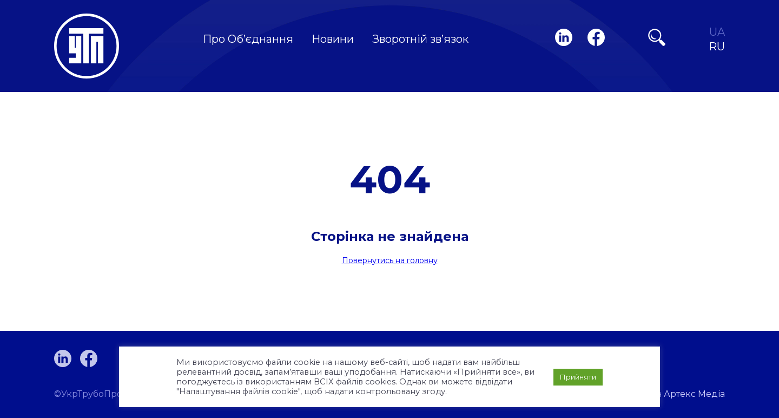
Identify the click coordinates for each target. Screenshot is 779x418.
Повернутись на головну (390, 260)
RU (717, 47)
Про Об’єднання (248, 38)
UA (717, 32)
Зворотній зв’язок (420, 38)
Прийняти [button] (578, 377)
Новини (333, 38)
